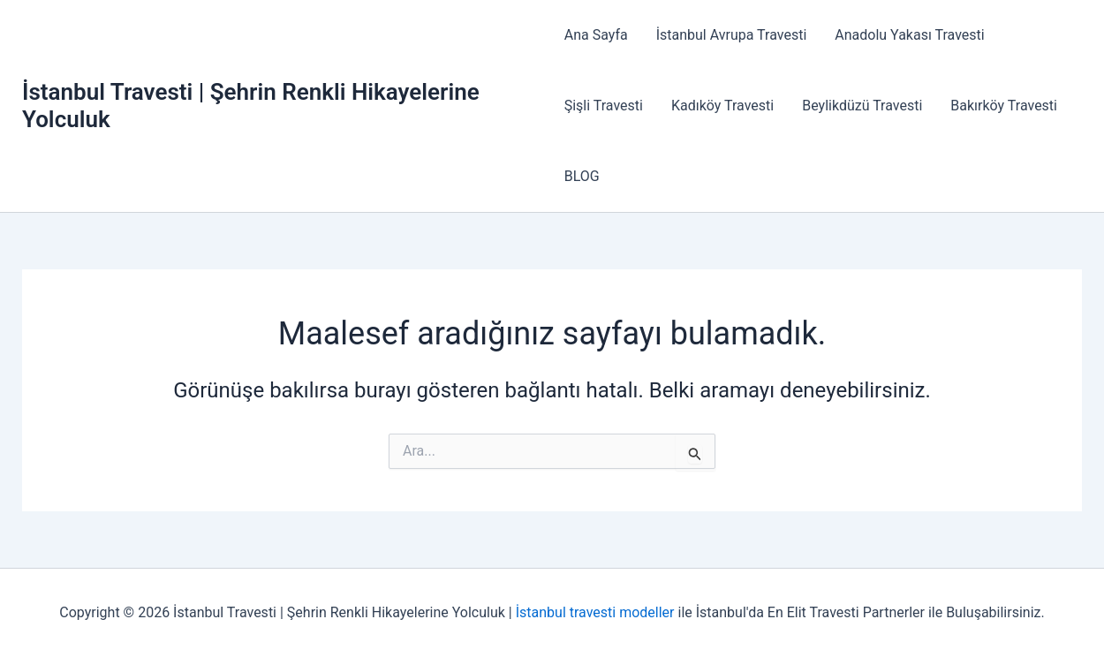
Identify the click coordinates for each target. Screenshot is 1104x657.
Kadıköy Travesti (722, 105)
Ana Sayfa (596, 34)
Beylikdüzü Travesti (862, 105)
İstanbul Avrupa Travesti (731, 34)
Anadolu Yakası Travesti (909, 34)
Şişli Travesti (603, 105)
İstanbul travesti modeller (595, 612)
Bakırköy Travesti (1003, 105)
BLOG (582, 176)
